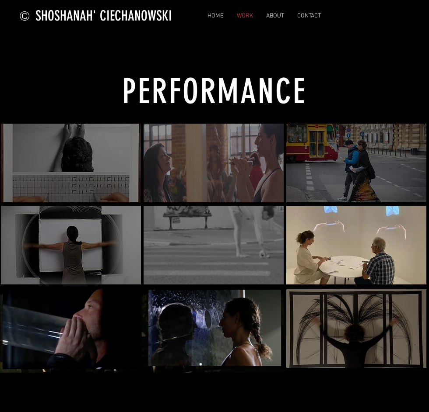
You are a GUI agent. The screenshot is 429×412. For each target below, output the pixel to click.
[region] (71, 163)
